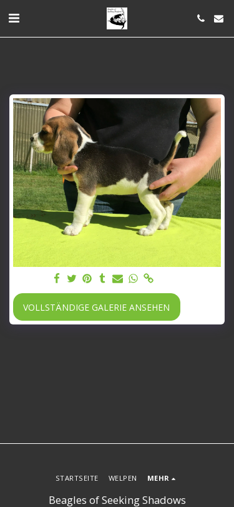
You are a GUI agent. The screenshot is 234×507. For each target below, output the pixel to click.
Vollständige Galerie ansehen (96, 307)
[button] (13, 18)
